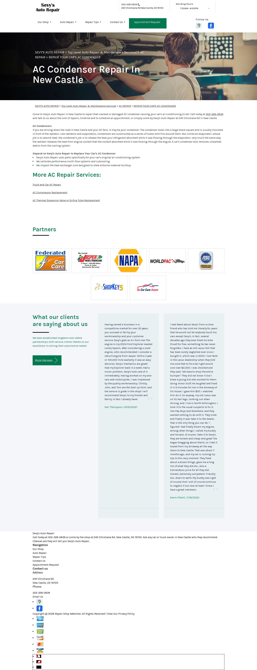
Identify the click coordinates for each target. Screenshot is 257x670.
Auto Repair (67, 22)
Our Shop (43, 22)
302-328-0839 (129, 4)
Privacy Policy (126, 613)
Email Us (38, 596)
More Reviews (46, 360)
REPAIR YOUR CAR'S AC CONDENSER (74, 57)
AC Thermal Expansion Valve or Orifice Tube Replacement (66, 200)
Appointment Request (147, 22)
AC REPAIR (125, 106)
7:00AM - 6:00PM (189, 8)
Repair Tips (92, 22)
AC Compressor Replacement (50, 192)
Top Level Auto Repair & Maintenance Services (102, 52)
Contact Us (116, 22)
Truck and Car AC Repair (47, 184)
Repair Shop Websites (68, 613)
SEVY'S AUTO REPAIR (49, 52)
